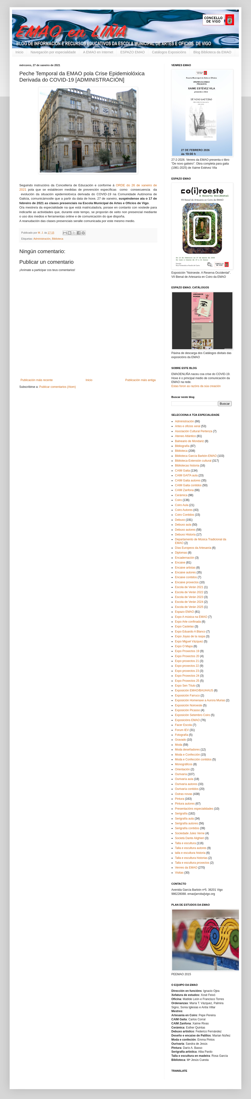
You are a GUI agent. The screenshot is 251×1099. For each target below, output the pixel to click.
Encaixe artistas (185, 567)
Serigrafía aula (184, 818)
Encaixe (180, 562)
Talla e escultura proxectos (192, 862)
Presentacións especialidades (194, 808)
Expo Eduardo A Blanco (190, 631)
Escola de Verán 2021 (189, 587)
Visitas (179, 872)
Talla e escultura (185, 843)
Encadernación (184, 557)
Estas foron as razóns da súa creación (196, 386)
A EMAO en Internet (98, 52)
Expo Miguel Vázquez (189, 641)
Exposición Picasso (187, 710)
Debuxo (180, 520)
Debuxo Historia (185, 534)
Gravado (180, 739)
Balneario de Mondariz (189, 441)
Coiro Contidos (184, 514)
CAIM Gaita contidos (188, 485)
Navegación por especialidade (53, 52)
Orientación (182, 769)
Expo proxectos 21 (187, 661)
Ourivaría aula (184, 779)
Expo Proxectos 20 (187, 656)
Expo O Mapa (184, 646)
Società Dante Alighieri (189, 838)
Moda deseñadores (187, 749)
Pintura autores (185, 803)
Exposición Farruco (187, 695)
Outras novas (183, 794)
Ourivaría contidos (186, 789)
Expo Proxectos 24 (187, 675)
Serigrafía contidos (187, 828)
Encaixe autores (185, 572)
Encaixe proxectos (187, 582)
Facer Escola (183, 725)
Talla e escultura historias (191, 858)
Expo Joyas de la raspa (190, 636)
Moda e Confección (187, 754)
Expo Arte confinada (188, 621)
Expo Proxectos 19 (187, 651)
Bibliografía (182, 446)
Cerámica (181, 495)
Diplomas (181, 552)
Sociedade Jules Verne (190, 833)
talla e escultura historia (190, 853)
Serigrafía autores (186, 823)
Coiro (178, 500)
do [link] (128, 185)
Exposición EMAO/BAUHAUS (194, 690)
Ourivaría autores (186, 784)
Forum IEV (182, 730)
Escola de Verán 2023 (189, 597)
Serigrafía (181, 813)
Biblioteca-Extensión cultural (193, 460)
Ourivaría (181, 774)
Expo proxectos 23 (187, 671)
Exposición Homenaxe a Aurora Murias (200, 700)
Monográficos (183, 764)
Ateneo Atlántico (185, 436)
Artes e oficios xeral (187, 426)
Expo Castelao (184, 626)
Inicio (19, 52)
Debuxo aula (183, 524)
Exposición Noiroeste (188, 705)
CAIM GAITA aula (186, 475)
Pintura (179, 798)
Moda (178, 744)
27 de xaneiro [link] (107, 198)
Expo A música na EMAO (191, 617)
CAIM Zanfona (184, 490)
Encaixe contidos (186, 577)
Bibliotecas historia (187, 465)
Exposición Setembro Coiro (192, 715)
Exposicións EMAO (187, 720)
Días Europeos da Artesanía (193, 548)
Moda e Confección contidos (193, 759)
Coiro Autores (184, 510)
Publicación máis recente (37, 380)
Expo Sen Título (185, 685)
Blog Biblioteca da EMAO (212, 52)
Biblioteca (57, 238)
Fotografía (181, 735)
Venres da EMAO (186, 867)
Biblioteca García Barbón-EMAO (196, 456)
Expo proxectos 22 (187, 666)
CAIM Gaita (182, 470)
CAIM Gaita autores (187, 480)
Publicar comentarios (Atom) (57, 387)
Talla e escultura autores (190, 848)
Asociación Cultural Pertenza (193, 431)
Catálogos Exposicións (169, 52)
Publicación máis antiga (140, 380)
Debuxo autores (185, 529)
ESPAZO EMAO (132, 52)
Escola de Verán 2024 (189, 602)
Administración (41, 238)
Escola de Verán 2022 (189, 592)
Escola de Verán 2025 (189, 607)
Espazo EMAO (184, 611)
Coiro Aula (181, 505)
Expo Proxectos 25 (187, 680)
